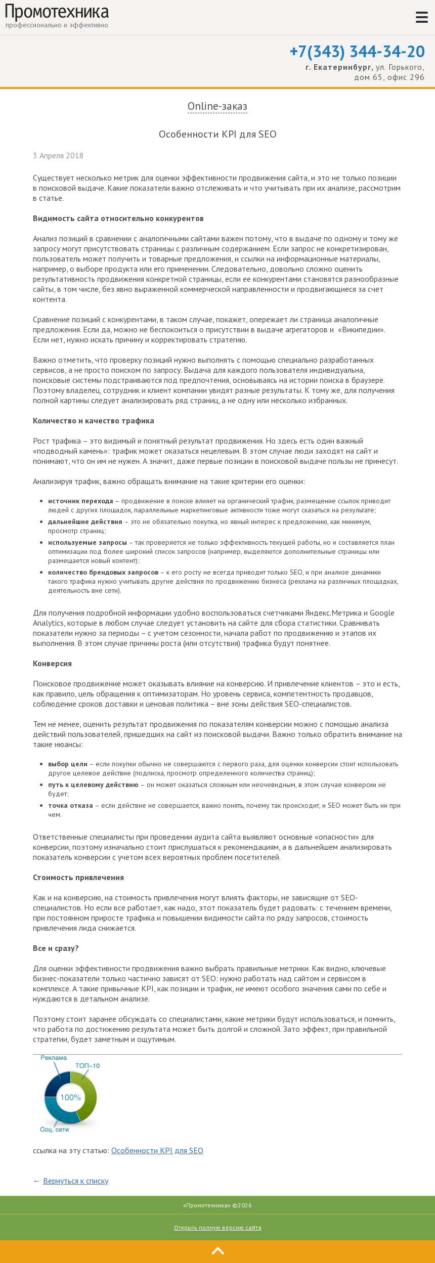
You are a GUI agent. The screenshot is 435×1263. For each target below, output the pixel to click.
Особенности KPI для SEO (157, 1150)
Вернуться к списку (75, 1180)
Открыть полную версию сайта (218, 1227)
